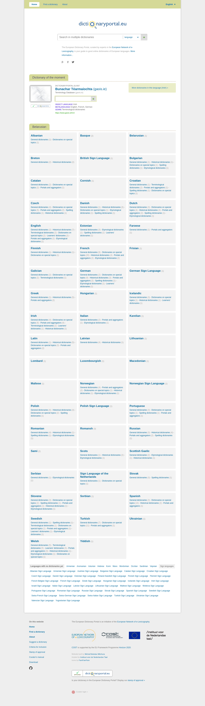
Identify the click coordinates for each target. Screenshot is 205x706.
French (84, 248)
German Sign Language (147, 270)
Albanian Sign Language (40, 571)
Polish (35, 406)
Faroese (135, 225)
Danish (84, 203)
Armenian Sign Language (64, 571)
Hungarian (88, 293)
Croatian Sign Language (157, 571)
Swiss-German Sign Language (72, 595)
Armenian (70, 566)
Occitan (134, 566)
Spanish (135, 496)
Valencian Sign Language (42, 600)
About (64, 4)
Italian (84, 315)
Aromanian (81, 566)
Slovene (36, 496)
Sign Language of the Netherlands (94, 475)
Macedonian (139, 360)
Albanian (37, 135)
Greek (35, 293)
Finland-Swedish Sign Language (112, 576)
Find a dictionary (50, 4)
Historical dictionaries (63, 162)
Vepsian (153, 566)
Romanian (37, 428)
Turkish (85, 518)
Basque (86, 135)
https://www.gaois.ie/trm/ (65, 113)
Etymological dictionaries (156, 168)
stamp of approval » (136, 680)
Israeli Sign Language (40, 586)
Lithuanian (138, 338)
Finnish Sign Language (138, 576)
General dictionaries (41, 139)
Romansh (88, 428)
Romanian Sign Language (68, 591)
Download (33, 662)
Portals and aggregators (52, 187)
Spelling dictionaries (140, 190)
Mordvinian (124, 566)
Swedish (36, 518)
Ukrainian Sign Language (147, 595)
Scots (84, 451)
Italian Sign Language (61, 586)
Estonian (86, 225)
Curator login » (82, 692)
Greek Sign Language (91, 581)
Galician (36, 270)
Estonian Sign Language (85, 576)
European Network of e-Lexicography (133, 622)
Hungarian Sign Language (114, 581)
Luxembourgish (92, 360)
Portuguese (137, 406)
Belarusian (138, 135)
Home (34, 4)
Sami (36, 451)
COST (74, 647)
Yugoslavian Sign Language (68, 600)
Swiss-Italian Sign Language (100, 595)
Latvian (85, 338)
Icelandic (135, 293)
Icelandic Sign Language (138, 581)
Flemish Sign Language (160, 576)
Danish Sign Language (62, 576)
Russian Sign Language (92, 591)
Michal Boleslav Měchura (95, 654)
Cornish (87, 180)
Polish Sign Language (96, 406)
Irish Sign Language (160, 581)
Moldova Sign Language (153, 586)
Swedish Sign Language (159, 591)
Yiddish (86, 541)
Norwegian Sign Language (149, 383)
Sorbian (87, 496)
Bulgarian (136, 158)
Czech (35, 203)
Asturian (91, 566)
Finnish (36, 248)
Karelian (137, 315)
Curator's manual (36, 657)
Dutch (133, 203)
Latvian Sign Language (83, 586)
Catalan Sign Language (134, 571)
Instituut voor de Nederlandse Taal (94, 657)
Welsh (35, 541)
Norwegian (87, 383)
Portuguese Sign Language (43, 591)
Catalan (36, 180)
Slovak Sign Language (114, 591)
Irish (34, 315)
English (171, 4)
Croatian (135, 180)
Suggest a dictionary (38, 642)
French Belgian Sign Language (44, 581)
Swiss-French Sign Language (44, 595)
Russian (135, 428)
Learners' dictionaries (58, 235)
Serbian (36, 473)
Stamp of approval (37, 652)
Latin (34, 338)
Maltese (37, 383)
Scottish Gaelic (140, 451)
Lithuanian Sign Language (106, 586)
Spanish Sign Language (136, 591)
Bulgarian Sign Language (111, 571)
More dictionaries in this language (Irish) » (150, 88)
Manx (115, 566)
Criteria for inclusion (37, 647)
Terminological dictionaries (44, 233)
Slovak (134, 473)
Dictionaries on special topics (144, 165)
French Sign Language (70, 581)
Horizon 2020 (125, 647)
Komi (108, 566)
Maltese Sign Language (130, 586)
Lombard (38, 360)
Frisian (136, 248)
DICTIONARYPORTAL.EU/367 (67, 86)
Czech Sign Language (41, 576)
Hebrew (100, 566)
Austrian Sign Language (87, 571)
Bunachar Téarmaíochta (81, 89)
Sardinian (144, 566)
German (85, 270)
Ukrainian (137, 518)
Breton (35, 158)
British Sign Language (96, 158)
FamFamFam (84, 660)
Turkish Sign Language (124, 595)
